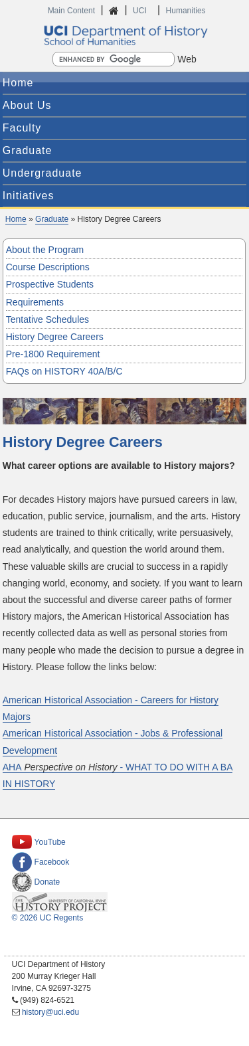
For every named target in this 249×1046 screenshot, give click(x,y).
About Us (27, 105)
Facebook (41, 862)
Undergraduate (42, 173)
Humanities (186, 10)
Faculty (22, 127)
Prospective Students (50, 284)
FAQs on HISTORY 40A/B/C (64, 371)
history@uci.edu (50, 1012)
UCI (141, 10)
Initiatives (28, 195)
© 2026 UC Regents (48, 917)
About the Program (45, 249)
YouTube (39, 842)
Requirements (35, 302)
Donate (36, 882)
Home (18, 82)
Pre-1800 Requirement (53, 354)
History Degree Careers (55, 336)
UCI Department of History (125, 35)
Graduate (27, 150)
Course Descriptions (48, 267)
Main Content (71, 10)
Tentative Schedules (47, 319)
